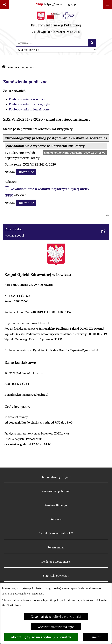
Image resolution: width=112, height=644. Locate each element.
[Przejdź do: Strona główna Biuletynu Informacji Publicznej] (4, 67)
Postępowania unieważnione (29, 109)
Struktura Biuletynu (56, 505)
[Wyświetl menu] (107, 4)
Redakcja (56, 519)
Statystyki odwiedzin (56, 575)
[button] (107, 215)
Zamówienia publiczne (22, 67)
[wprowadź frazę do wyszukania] (52, 43)
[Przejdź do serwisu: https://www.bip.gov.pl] (56, 4)
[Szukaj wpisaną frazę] (92, 43)
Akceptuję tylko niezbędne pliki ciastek (41, 637)
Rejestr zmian (56, 547)
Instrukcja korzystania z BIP (56, 533)
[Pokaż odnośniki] (4, 4)
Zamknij (95, 637)
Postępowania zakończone (27, 99)
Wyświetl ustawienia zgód (56, 627)
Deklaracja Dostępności (56, 561)
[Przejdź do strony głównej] (56, 24)
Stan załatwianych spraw (56, 477)
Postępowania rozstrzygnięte (29, 104)
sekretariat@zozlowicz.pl (31, 395)
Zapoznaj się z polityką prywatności (56, 616)
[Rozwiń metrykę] (26, 172)
